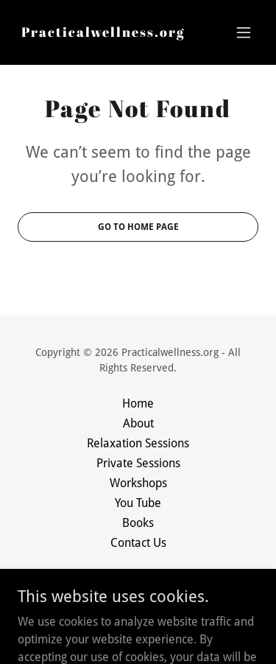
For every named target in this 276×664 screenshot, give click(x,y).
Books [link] (138, 523)
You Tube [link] (138, 503)
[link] (103, 33)
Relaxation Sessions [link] (138, 443)
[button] (243, 32)
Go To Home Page (138, 227)
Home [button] (138, 403)
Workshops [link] (138, 483)
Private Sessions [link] (138, 463)
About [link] (138, 423)
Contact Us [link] (138, 543)
